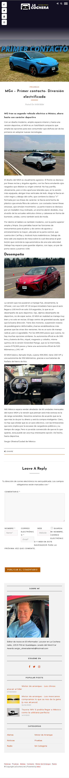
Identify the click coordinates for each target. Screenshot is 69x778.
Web (39, 528)
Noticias (11, 740)
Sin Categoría (40, 746)
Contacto (30, 764)
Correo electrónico (27, 532)
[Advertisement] (34, 31)
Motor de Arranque (43, 735)
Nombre (10, 528)
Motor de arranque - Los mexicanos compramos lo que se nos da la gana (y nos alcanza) (41, 699)
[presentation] (20, 560)
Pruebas (34, 87)
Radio (9, 746)
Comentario (12, 492)
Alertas (10, 735)
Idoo (39, 767)
